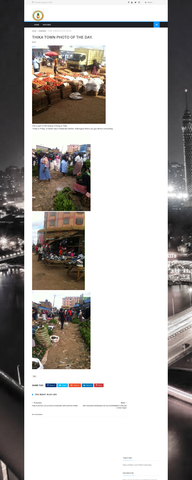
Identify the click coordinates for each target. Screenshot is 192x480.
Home (37, 25)
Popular (140, 63)
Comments (152, 63)
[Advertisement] (113, 13)
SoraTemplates (47, 477)
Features (48, 25)
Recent (128, 63)
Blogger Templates (70, 477)
